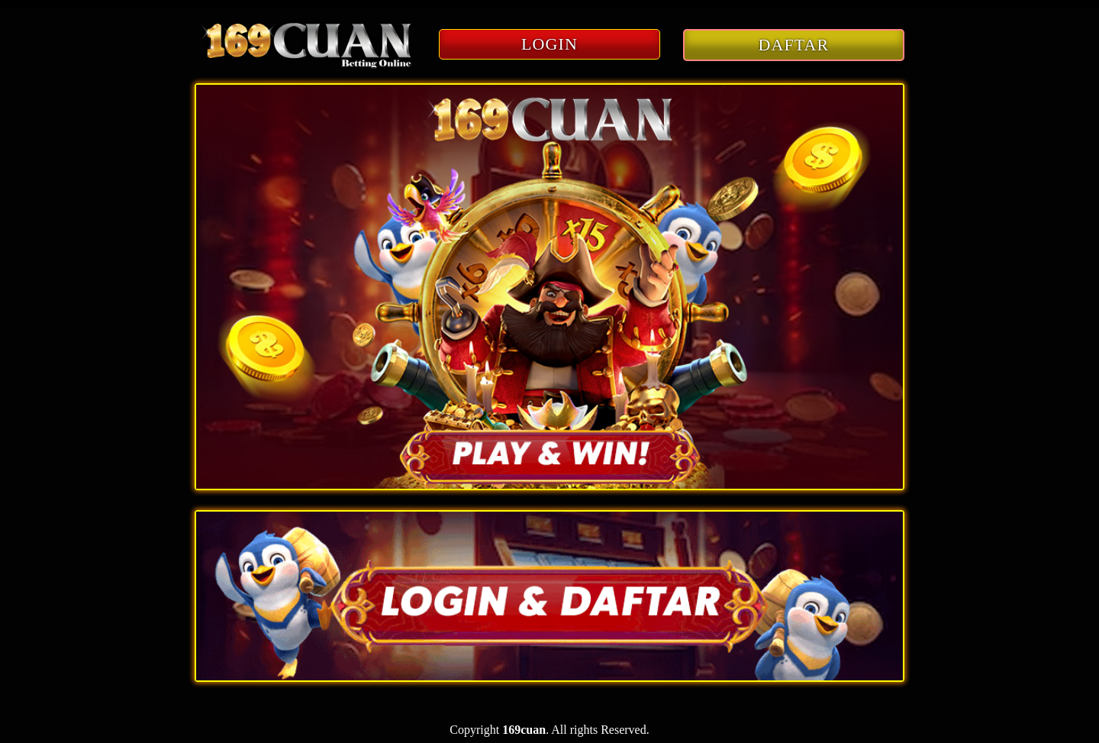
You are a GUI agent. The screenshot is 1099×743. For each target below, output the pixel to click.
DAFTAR (794, 44)
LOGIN (549, 43)
